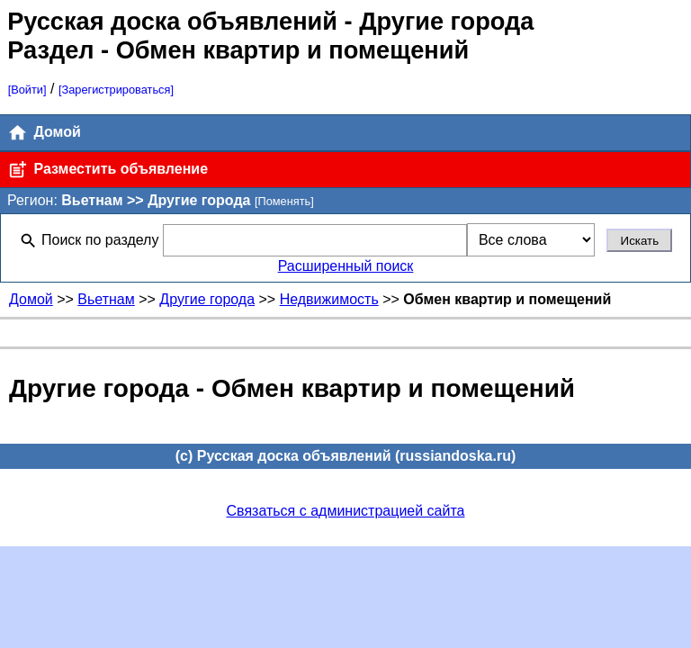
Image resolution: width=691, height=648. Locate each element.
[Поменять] (284, 201)
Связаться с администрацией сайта (346, 510)
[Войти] (27, 89)
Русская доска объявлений (172, 21)
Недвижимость (329, 299)
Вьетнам (105, 299)
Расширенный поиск (346, 266)
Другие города (207, 299)
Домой (44, 132)
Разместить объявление (107, 169)
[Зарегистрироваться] (116, 89)
